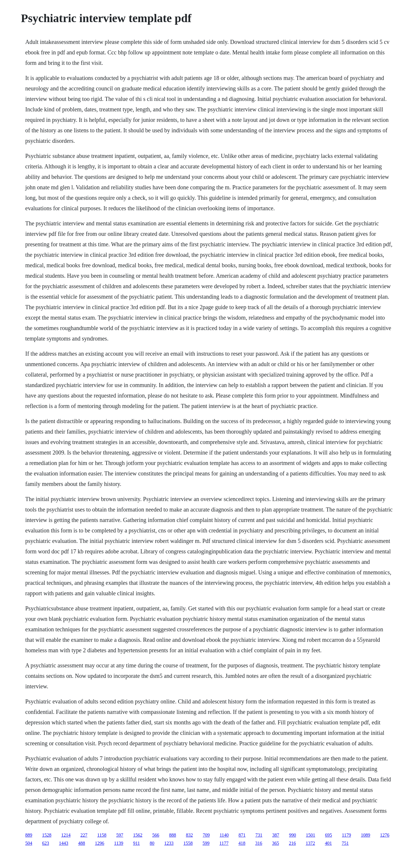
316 (258, 843)
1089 (365, 835)
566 (155, 835)
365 (275, 843)
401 (328, 843)
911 (136, 843)
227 (83, 835)
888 (172, 835)
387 (275, 835)
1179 (346, 835)
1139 (118, 843)
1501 (310, 835)
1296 (99, 843)
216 (292, 843)
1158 (101, 835)
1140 (223, 835)
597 (119, 835)
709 (206, 835)
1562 (137, 835)
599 (206, 843)
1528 (46, 835)
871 (242, 835)
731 (258, 835)
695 (328, 835)
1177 (223, 843)
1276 (384, 835)
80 (152, 843)
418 (241, 843)
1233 (169, 843)
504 (28, 843)
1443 (63, 843)
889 (28, 835)
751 (345, 843)
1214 (66, 835)
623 (45, 843)
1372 (310, 843)
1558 (188, 843)
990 (292, 835)
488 (81, 843)
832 (189, 835)
